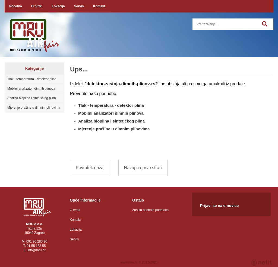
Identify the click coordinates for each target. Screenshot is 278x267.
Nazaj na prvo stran (143, 167)
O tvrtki (37, 6)
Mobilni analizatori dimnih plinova (31, 88)
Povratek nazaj (90, 167)
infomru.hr (36, 250)
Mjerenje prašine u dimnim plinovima (33, 107)
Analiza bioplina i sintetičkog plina (31, 98)
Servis (79, 6)
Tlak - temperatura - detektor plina (31, 79)
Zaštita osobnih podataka (150, 210)
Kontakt (99, 6)
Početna (15, 6)
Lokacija (58, 6)
